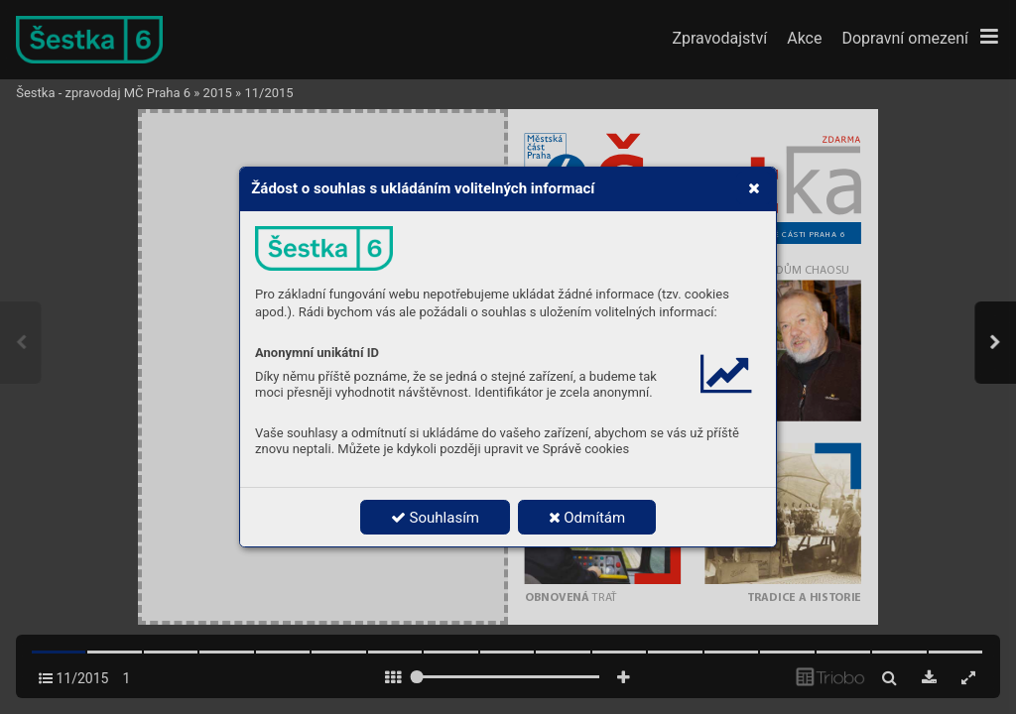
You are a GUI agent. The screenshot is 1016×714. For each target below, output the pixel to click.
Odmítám (587, 518)
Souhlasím (435, 518)
